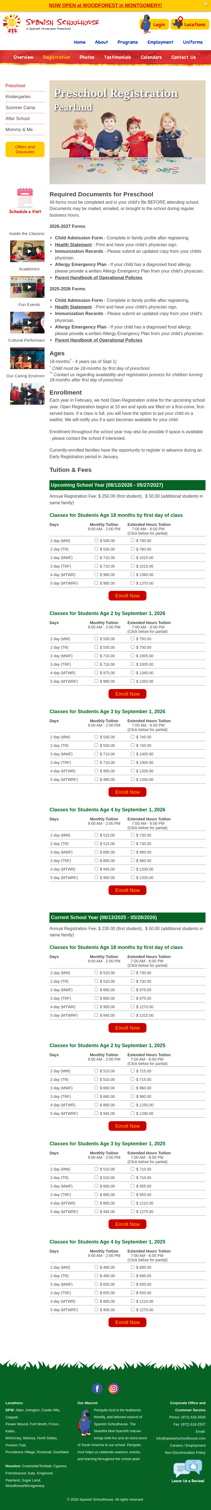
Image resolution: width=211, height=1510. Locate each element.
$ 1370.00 (140, 583)
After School (17, 118)
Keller (10, 1431)
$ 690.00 (105, 852)
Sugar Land (31, 1480)
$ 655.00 (105, 1284)
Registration (56, 56)
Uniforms (193, 41)
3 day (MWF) (61, 558)
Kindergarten (18, 96)
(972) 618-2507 (193, 1424)
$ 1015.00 (140, 558)
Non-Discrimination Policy (185, 1452)
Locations (188, 24)
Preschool (15, 85)
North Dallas (47, 1438)
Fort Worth (38, 1424)
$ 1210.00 (140, 1203)
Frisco (53, 1424)
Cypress (59, 1466)
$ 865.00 (105, 1203)
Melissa (29, 1438)
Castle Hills (50, 1410)
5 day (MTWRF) (64, 583)
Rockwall (44, 1452)
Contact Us (183, 56)
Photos (87, 56)
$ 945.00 (105, 869)
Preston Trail (15, 1445)
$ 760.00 (139, 541)
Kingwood (44, 1473)
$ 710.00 (105, 558)
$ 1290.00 (140, 1113)
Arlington (33, 1410)
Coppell (11, 1417)
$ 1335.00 (140, 771)
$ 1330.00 (140, 869)
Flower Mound (16, 1424)
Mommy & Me (19, 129)
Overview (23, 56)
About (101, 41)
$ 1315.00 (140, 1015)
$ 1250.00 (140, 1105)
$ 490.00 (105, 1267)
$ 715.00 (139, 1071)
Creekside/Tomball (36, 1466)
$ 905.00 (105, 1007)
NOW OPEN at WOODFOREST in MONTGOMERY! (105, 5)
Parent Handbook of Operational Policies (98, 277)
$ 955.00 (105, 771)
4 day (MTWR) (62, 575)
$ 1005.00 (140, 656)
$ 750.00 (139, 639)
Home (79, 41)
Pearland (12, 1480)
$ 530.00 (105, 541)
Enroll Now (127, 596)
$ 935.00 (139, 1284)
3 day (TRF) (60, 566)
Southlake (61, 1452)
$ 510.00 (105, 973)
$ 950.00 (105, 878)
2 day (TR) (59, 549)
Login (153, 24)
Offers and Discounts (25, 149)
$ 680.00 (105, 990)
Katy (31, 1473)
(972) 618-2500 (193, 1417)
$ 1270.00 (140, 1007)
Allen (20, 1410)
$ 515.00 (105, 835)
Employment (160, 41)
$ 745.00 (139, 737)
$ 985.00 (105, 583)
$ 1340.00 (140, 779)
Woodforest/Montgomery (25, 1486)
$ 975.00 (105, 673)
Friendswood (15, 1473)
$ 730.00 (139, 835)
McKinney (13, 1438)
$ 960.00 (139, 1088)
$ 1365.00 (140, 575)
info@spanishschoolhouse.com (181, 1438)
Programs (128, 41)
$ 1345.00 (140, 673)
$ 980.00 (105, 575)
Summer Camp (20, 107)
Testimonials (117, 56)
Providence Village (20, 1452)
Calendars (151, 56)
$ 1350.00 (140, 681)
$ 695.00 (139, 1267)
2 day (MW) (60, 541)
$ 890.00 (105, 1105)
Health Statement (73, 244)
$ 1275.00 (140, 1211)
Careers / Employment (188, 1445)
